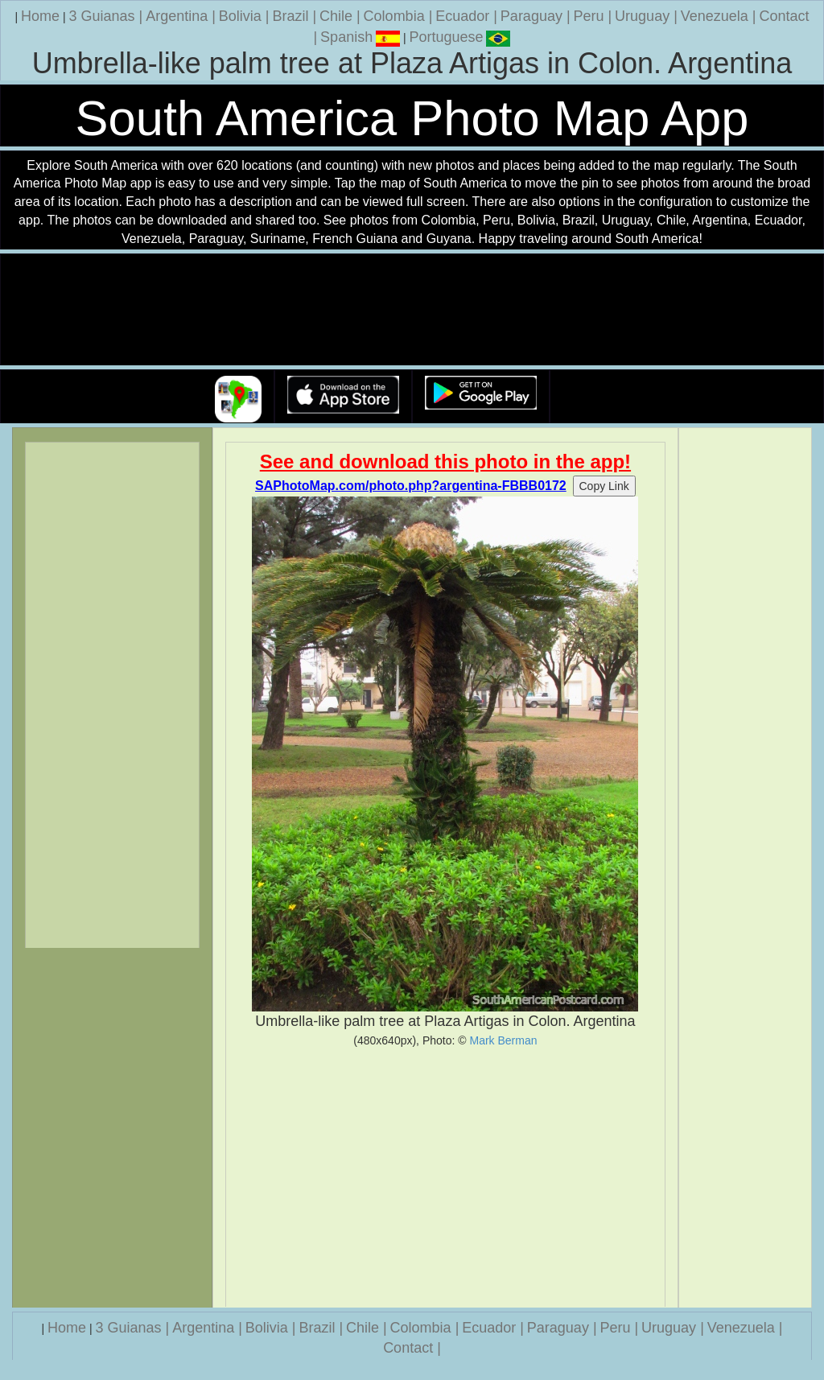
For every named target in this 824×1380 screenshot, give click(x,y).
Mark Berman (503, 1040)
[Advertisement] (445, 1177)
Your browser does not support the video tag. (412, 310)
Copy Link (604, 486)
